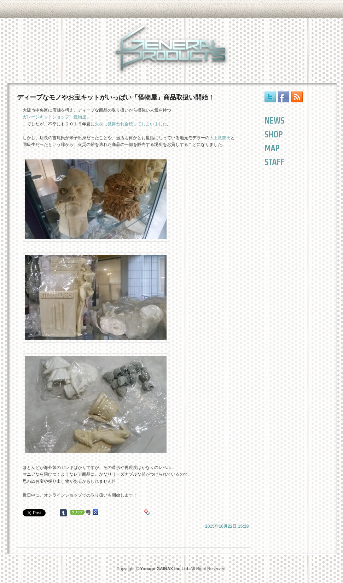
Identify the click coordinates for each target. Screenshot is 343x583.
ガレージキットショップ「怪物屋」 (57, 116)
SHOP (273, 134)
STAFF (274, 162)
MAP (271, 148)
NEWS (274, 120)
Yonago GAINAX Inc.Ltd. (164, 568)
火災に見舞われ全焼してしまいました (131, 123)
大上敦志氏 (220, 137)
